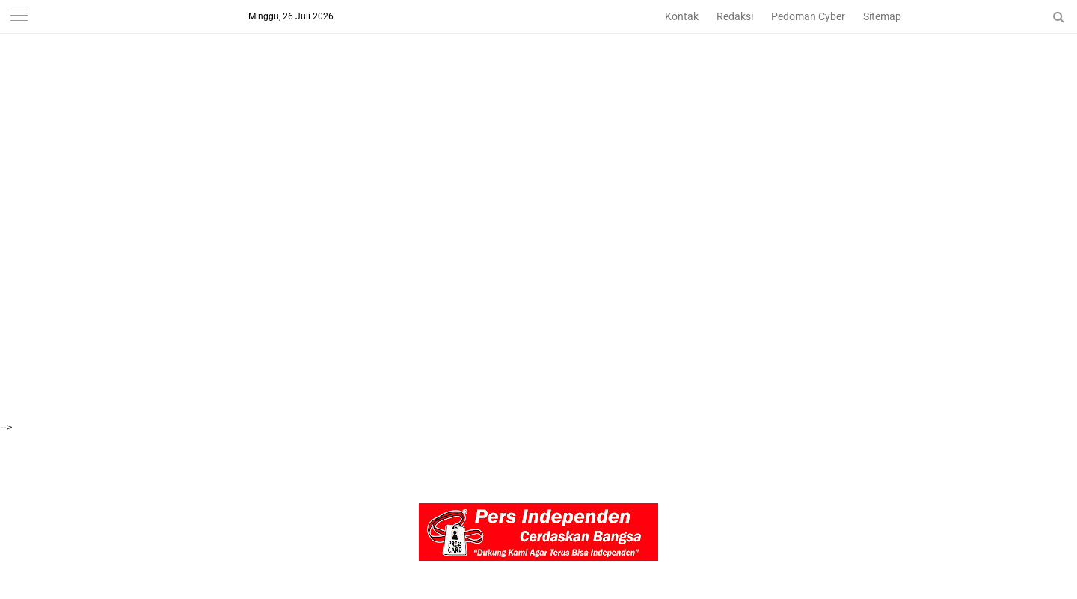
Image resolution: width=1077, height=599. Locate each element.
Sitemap (882, 16)
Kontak (682, 16)
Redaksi (735, 16)
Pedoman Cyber (808, 16)
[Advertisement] (449, 104)
